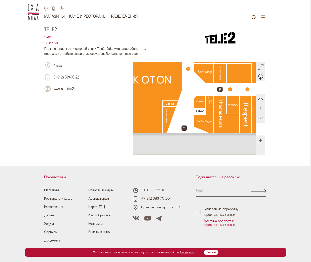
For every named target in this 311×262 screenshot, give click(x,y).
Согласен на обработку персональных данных (217, 212)
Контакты (95, 224)
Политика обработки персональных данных (219, 223)
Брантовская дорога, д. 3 (161, 207)
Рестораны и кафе (58, 198)
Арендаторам (98, 198)
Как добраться (99, 215)
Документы (52, 240)
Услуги (49, 224)
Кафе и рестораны (88, 16)
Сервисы (50, 232)
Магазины (54, 16)
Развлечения (124, 16)
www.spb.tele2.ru (66, 89)
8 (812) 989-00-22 (66, 77)
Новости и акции (101, 190)
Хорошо (211, 252)
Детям (49, 215)
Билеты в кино (99, 232)
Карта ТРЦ (96, 207)
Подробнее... (187, 252)
